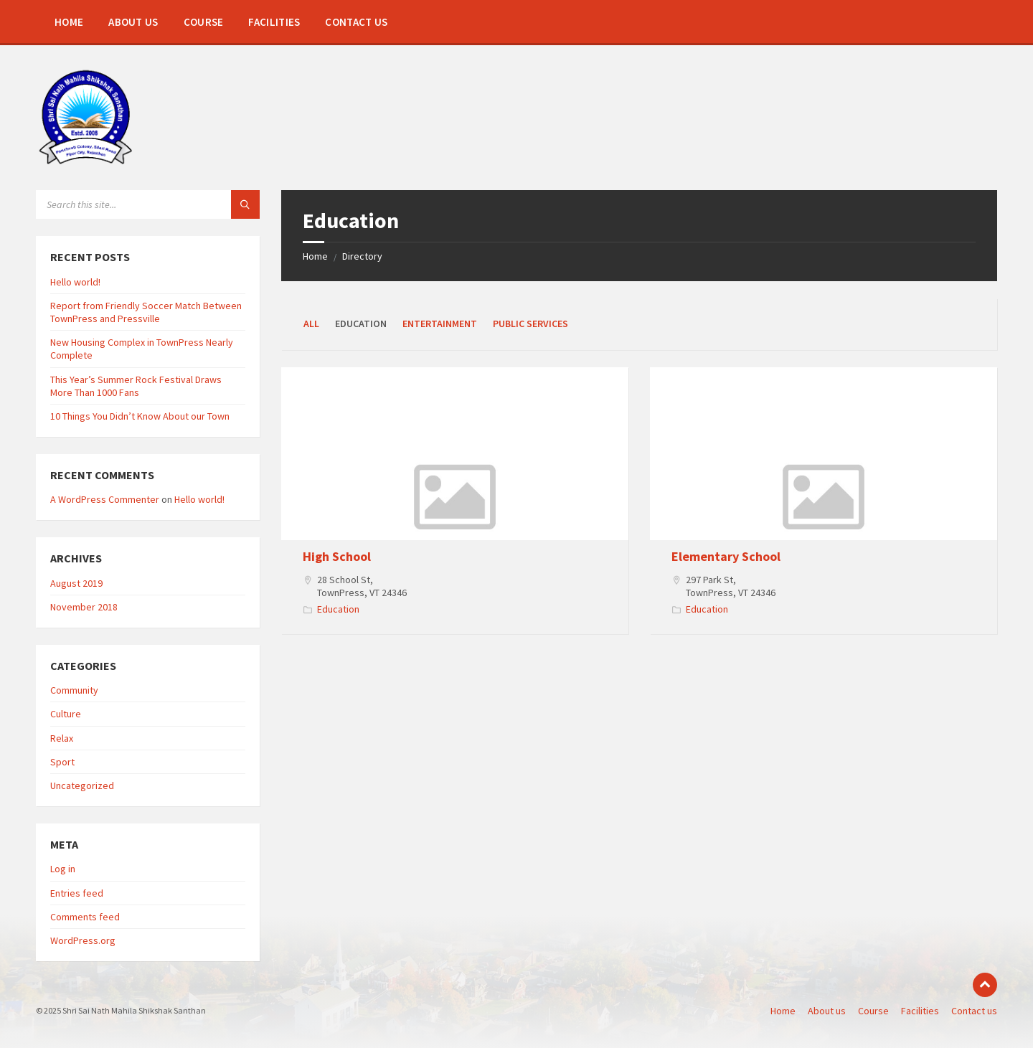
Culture (65, 713)
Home (315, 256)
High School (337, 556)
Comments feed (85, 916)
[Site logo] (86, 162)
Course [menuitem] (873, 1010)
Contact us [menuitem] (974, 1010)
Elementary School (725, 556)
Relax (61, 738)
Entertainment (439, 323)
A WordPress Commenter (104, 499)
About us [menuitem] (827, 1010)
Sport (62, 761)
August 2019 (76, 583)
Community (74, 690)
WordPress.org (82, 940)
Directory (362, 256)
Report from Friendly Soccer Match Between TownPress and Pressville (146, 312)
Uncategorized (82, 785)
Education (338, 609)
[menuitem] (69, 21)
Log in (62, 868)
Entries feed (76, 893)
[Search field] (148, 204)
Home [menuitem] (783, 1010)
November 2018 (84, 606)
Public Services (530, 323)
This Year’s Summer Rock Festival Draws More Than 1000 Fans (136, 386)
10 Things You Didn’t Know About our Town (140, 416)
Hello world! (75, 281)
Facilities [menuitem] (920, 1010)
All (311, 323)
